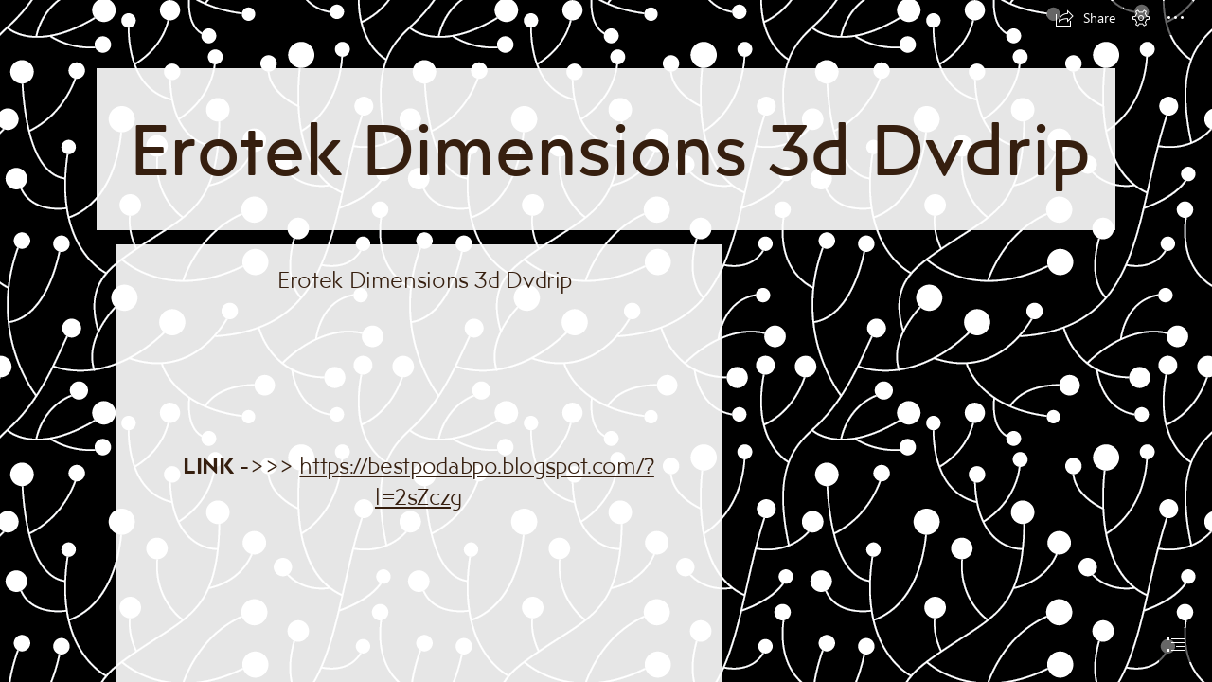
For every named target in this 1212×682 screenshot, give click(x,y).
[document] (606, 341)
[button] (1085, 18)
